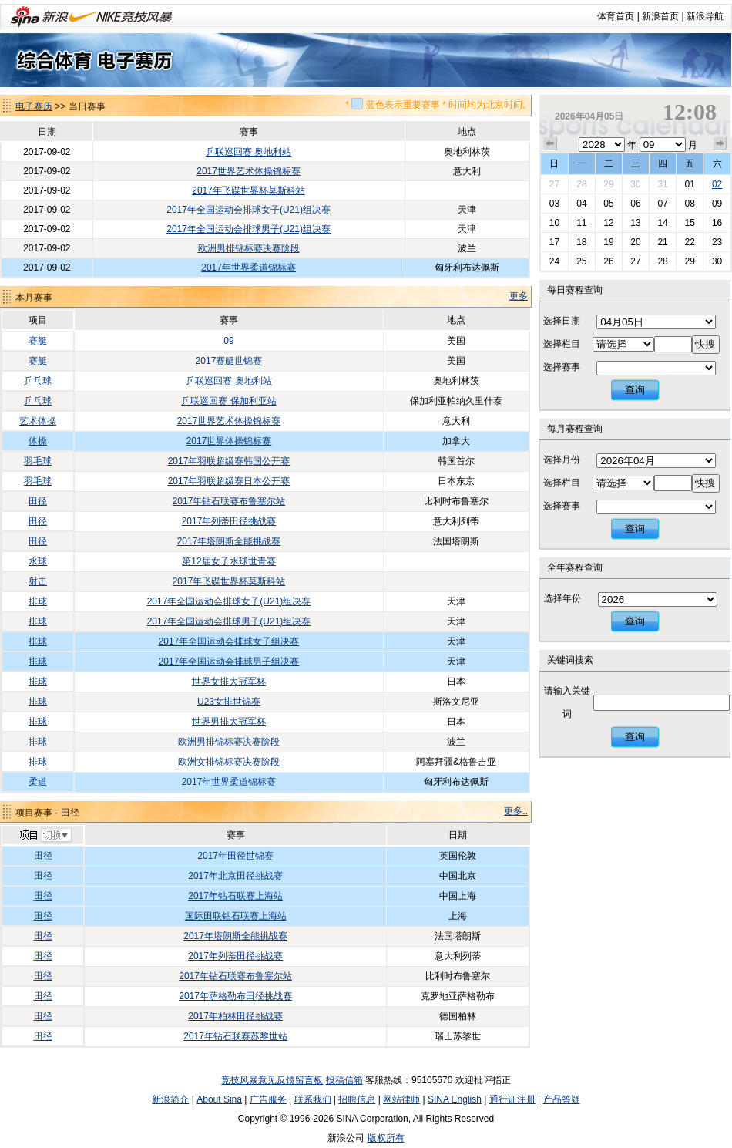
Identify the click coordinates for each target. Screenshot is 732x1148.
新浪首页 (660, 16)
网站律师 (401, 1099)
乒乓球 (38, 380)
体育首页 (615, 16)
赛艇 (38, 340)
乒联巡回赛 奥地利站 (248, 151)
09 (228, 340)
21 (662, 242)
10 (554, 222)
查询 (635, 390)
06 (635, 203)
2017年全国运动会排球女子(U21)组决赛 (248, 209)
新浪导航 (705, 16)
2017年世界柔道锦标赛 (248, 267)
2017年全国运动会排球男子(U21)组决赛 (248, 229)
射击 (38, 581)
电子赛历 (33, 106)
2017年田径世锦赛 (235, 855)
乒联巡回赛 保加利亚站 (228, 401)
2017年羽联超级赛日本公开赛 (229, 481)
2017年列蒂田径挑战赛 (229, 521)
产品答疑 (561, 1099)
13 (635, 222)
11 (581, 222)
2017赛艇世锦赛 (229, 360)
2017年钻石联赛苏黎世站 (235, 1036)
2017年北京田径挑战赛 (235, 875)
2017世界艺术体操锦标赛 (248, 171)
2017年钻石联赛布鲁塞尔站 (229, 501)
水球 (38, 561)
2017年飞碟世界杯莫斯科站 (248, 190)
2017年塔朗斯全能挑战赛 (229, 541)
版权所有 (386, 1138)
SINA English (455, 1099)
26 (608, 261)
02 (717, 184)
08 (689, 203)
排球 (38, 601)
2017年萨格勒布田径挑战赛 (235, 996)
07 (662, 203)
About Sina (219, 1099)
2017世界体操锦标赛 (229, 441)
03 (554, 203)
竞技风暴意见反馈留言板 (272, 1080)
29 (608, 184)
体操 (38, 441)
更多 (518, 296)
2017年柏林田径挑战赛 (235, 1016)
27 (554, 184)
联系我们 (312, 1099)
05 (608, 203)
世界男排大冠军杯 (229, 721)
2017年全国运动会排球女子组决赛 (229, 641)
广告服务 (268, 1099)
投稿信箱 (344, 1080)
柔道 (38, 781)
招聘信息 (356, 1099)
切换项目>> (45, 835)
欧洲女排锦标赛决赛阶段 (229, 761)
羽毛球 (38, 461)
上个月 (550, 144)
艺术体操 (37, 421)
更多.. (516, 811)
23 (717, 242)
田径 (38, 501)
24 (554, 261)
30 (635, 184)
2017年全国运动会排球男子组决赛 (229, 661)
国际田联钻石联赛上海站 (236, 916)
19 (608, 242)
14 (662, 222)
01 (689, 184)
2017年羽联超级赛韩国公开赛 (229, 461)
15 (689, 222)
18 (581, 242)
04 (581, 203)
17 (554, 242)
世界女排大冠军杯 (229, 681)
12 (608, 222)
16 (717, 222)
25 (581, 261)
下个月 (720, 144)
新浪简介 (170, 1099)
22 (689, 242)
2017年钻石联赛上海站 (235, 895)
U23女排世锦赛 (228, 701)
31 (662, 184)
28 (581, 184)
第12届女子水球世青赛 (228, 561)
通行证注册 (512, 1099)
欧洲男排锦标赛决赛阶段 (249, 248)
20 (635, 242)
